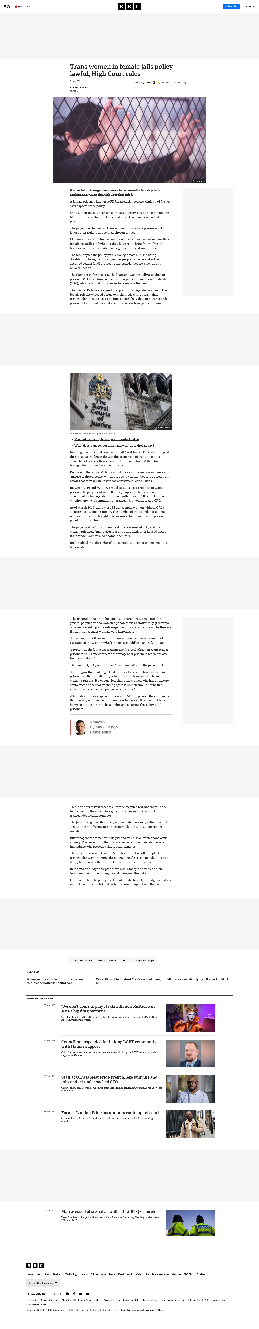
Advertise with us (149, 1307)
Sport (79, 16)
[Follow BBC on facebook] (61, 1301)
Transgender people (144, 967)
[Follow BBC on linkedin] (81, 1301)
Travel (144, 16)
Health (116, 16)
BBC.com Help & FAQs (198, 1307)
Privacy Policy (84, 1307)
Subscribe (231, 6)
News (71, 16)
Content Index (218, 1307)
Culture (126, 16)
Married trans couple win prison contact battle (106, 446)
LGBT (125, 967)
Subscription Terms (50, 1307)
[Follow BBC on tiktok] (74, 1301)
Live (179, 16)
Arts (135, 16)
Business (90, 16)
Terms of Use (32, 1307)
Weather (176, 1281)
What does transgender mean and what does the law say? (114, 452)
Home (61, 16)
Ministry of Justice (82, 967)
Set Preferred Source (36, 1312)
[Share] (139, 90)
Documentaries (192, 16)
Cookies (97, 1307)
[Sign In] (249, 6)
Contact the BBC (130, 1307)
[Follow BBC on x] (54, 1301)
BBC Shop (189, 1281)
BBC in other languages (43, 1290)
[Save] (151, 90)
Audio (162, 16)
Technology (103, 16)
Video (171, 16)
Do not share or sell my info (172, 1307)
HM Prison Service (107, 967)
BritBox (201, 1281)
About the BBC (69, 1307)
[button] (7, 6)
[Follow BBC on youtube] (87, 1301)
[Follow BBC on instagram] (67, 1301)
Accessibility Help (112, 1307)
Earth (153, 16)
